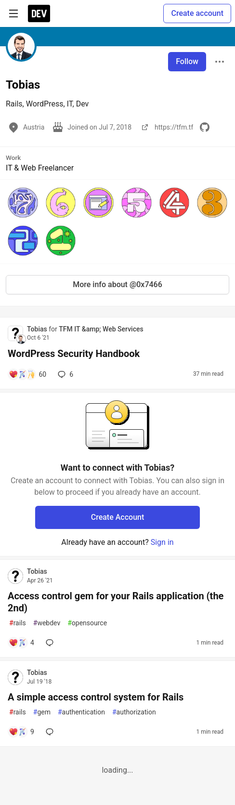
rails (17, 623)
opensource (87, 623)
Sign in (162, 542)
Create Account (117, 517)
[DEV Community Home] (39, 13)
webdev (46, 623)
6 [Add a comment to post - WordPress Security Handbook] (64, 374)
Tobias (38, 329)
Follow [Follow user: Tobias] (187, 61)
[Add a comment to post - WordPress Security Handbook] (27, 374)
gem (42, 712)
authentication (81, 712)
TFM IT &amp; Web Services (101, 329)
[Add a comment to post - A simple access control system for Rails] (21, 731)
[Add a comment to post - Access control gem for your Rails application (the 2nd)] (21, 642)
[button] (23, 202)
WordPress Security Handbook (74, 353)
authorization (134, 712)
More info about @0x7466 (117, 284)
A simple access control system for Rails (95, 697)
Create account (197, 13)
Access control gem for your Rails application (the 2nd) (115, 602)
